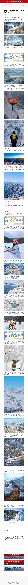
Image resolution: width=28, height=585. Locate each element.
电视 (11, 1)
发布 (16, 1)
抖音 (20, 1)
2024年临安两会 (6, 563)
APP (18, 1)
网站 (14, 1)
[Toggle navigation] (14, 5)
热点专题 (5, 551)
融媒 (5, 546)
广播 (9, 1)
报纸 (7, 1)
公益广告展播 (6, 557)
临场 (4, 569)
